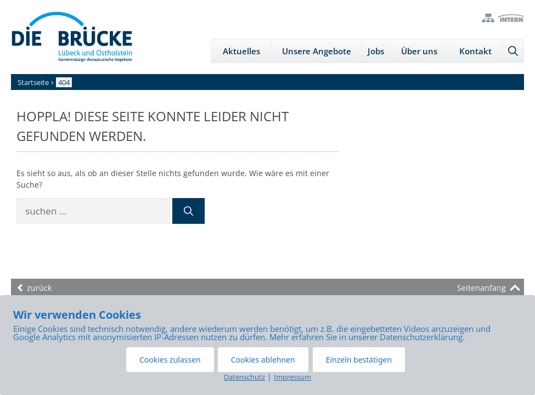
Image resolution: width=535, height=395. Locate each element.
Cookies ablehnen (263, 359)
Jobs (376, 51)
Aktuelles (241, 51)
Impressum (292, 377)
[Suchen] (188, 211)
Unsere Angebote (316, 51)
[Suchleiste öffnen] (513, 51)
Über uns (419, 51)
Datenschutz (244, 377)
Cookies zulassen (170, 359)
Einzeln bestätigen (359, 359)
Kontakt (475, 51)
